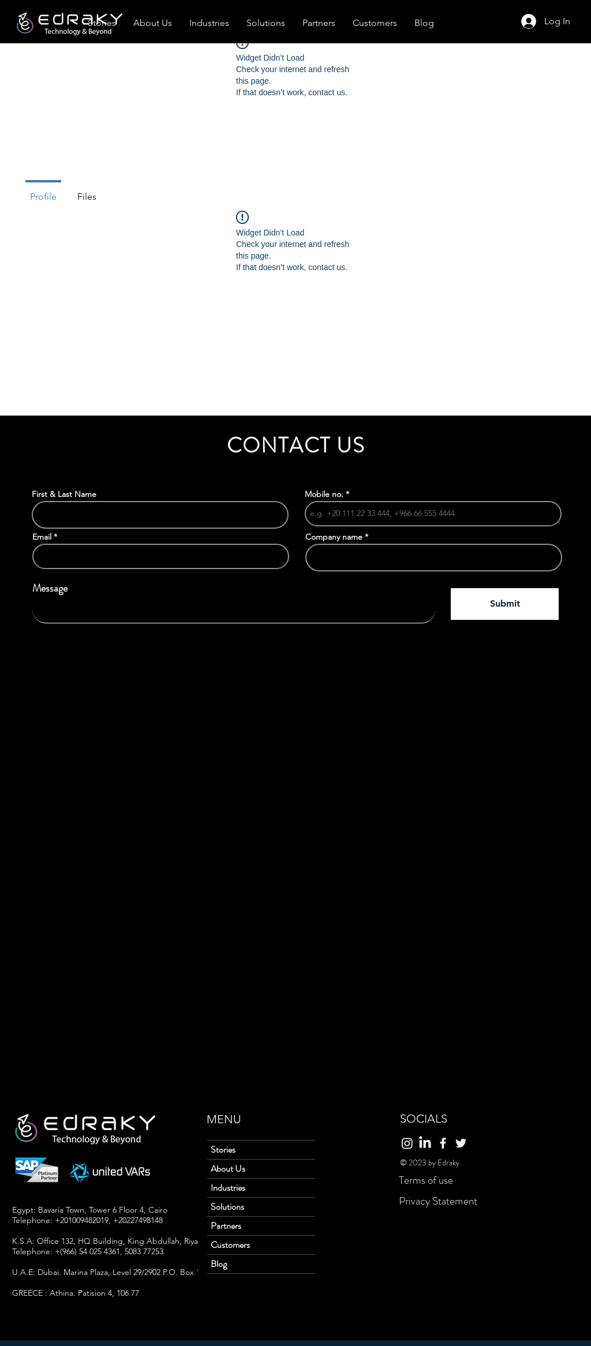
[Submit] (505, 604)
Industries (228, 1187)
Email (41, 537)
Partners (226, 1225)
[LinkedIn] (425, 1143)
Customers (230, 1244)
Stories (223, 1149)
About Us (228, 1168)
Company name (333, 537)
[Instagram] (407, 1143)
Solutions (227, 1206)
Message (50, 588)
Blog (219, 1263)
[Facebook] (443, 1143)
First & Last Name (64, 494)
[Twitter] (461, 1143)
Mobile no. (324, 494)
